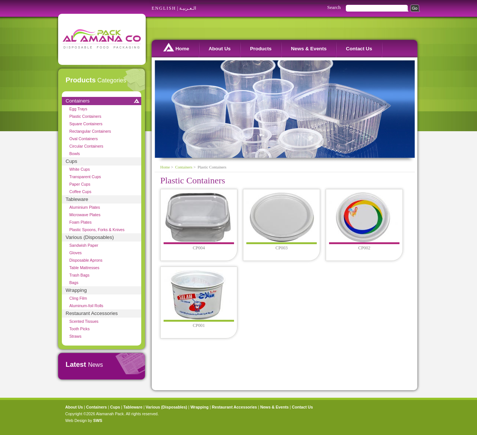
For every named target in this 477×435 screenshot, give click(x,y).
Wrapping (76, 290)
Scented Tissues (83, 321)
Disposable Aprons (85, 260)
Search (334, 7)
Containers (77, 101)
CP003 (281, 247)
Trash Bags (79, 275)
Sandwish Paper (83, 245)
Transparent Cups (85, 176)
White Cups (79, 169)
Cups (71, 161)
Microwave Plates (85, 214)
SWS (97, 420)
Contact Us (359, 48)
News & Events (309, 48)
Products (261, 48)
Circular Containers (86, 146)
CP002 (364, 247)
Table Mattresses (84, 267)
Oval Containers (83, 138)
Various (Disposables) (90, 237)
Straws (75, 336)
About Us (220, 48)
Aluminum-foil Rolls (86, 305)
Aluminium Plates (84, 207)
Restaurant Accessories (92, 313)
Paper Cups (79, 184)
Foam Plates (80, 222)
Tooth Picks (79, 329)
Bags (73, 282)
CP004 (199, 247)
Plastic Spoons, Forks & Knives (96, 229)
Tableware (77, 199)
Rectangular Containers (90, 131)
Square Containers (85, 124)
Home (176, 47)
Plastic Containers (85, 116)
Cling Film (78, 298)
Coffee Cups (80, 191)
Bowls (74, 153)
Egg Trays (78, 109)
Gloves (75, 252)
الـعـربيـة (187, 8)
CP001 (199, 325)
